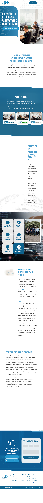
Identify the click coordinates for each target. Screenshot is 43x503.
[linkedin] (33, 483)
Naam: (24, 444)
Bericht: (25, 448)
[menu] (40, 2)
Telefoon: (36, 444)
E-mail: (30, 444)
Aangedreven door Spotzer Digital (32, 487)
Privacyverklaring (8, 487)
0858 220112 (35, 476)
